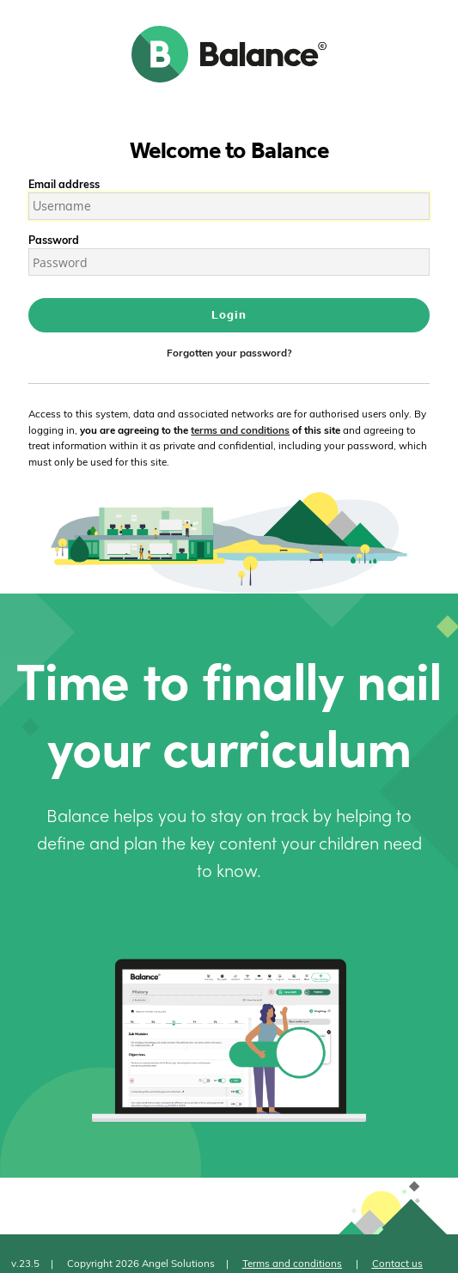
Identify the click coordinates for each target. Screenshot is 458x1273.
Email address (64, 184)
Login (229, 314)
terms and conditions (240, 429)
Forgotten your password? (229, 352)
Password (53, 240)
